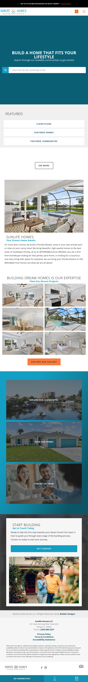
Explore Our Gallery (44, 362)
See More (44, 165)
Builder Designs (67, 614)
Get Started (44, 548)
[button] (76, 11)
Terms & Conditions (44, 637)
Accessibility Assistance (44, 639)
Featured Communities (44, 141)
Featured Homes (44, 132)
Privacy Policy (44, 634)
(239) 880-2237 (47, 629)
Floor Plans (44, 124)
